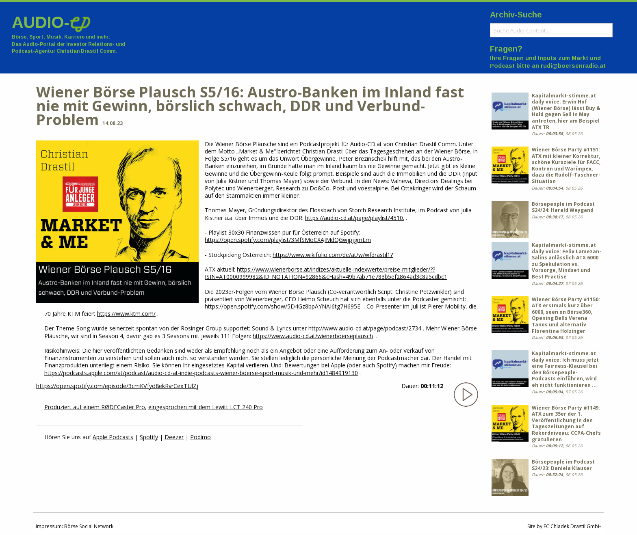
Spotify (149, 437)
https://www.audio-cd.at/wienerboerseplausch (313, 336)
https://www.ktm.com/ (126, 313)
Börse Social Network (88, 526)
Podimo (200, 437)
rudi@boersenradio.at (573, 66)
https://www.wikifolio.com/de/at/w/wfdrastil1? (333, 255)
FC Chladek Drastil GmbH (573, 526)
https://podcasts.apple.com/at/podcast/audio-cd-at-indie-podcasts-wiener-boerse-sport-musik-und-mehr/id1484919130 (201, 373)
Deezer (174, 437)
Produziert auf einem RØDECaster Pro (94, 407)
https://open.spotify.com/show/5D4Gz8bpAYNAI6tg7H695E (282, 306)
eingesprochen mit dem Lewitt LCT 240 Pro (205, 407)
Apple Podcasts (113, 437)
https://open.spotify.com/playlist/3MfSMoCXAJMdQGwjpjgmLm (288, 240)
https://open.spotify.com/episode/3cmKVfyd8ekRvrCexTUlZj (117, 386)
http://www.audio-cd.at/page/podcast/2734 (364, 328)
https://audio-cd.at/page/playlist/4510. (354, 218)
